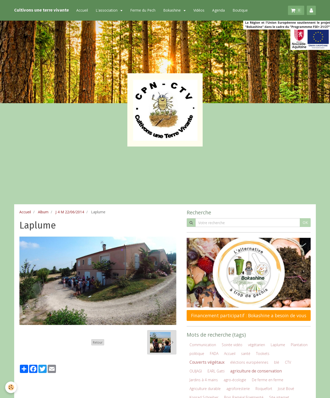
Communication (202, 344)
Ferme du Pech (143, 10)
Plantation (299, 344)
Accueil (82, 10)
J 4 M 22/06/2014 (69, 211)
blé (276, 362)
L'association (107, 10)
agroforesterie (238, 388)
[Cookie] (11, 387)
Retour (98, 342)
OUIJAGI (195, 371)
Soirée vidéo (232, 344)
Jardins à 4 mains (203, 379)
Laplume (278, 344)
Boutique (240, 10)
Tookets (262, 353)
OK (305, 222)
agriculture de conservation (256, 371)
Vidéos (199, 10)
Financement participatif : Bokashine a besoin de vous (248, 315)
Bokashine (173, 10)
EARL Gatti (216, 371)
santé (245, 353)
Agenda (219, 10)
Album (43, 211)
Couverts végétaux (207, 362)
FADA (214, 353)
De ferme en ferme (267, 379)
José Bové (286, 388)
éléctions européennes (249, 362)
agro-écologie (235, 379)
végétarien (256, 344)
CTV (288, 362)
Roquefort (263, 388)
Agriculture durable (205, 388)
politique (196, 353)
